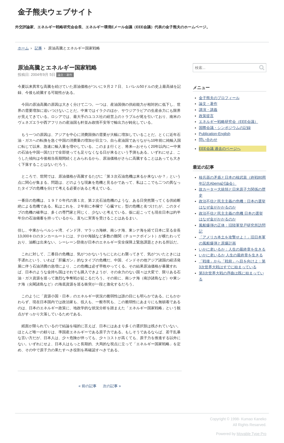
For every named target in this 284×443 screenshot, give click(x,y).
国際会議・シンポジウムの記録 (225, 128)
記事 (38, 48)
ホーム (23, 48)
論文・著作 (65, 74)
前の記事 (89, 386)
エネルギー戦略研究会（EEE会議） (228, 121)
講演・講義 (208, 110)
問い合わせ (208, 139)
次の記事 (110, 386)
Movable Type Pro (252, 434)
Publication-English (214, 134)
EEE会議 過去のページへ (220, 148)
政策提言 (206, 116)
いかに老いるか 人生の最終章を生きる (231, 255)
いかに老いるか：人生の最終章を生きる (232, 249)
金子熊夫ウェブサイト (55, 12)
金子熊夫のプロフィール (219, 98)
